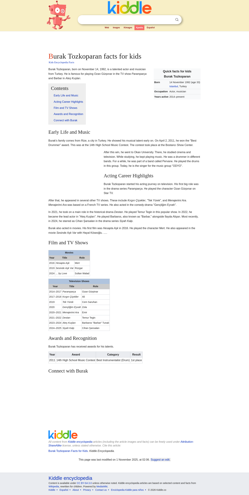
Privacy (87, 490)
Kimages (128, 27)
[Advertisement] (124, 41)
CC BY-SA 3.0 (84, 483)
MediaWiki (102, 486)
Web (107, 27)
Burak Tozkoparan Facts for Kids (68, 451)
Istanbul (173, 86)
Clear (170, 20)
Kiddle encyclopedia (80, 441)
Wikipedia (54, 486)
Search (177, 20)
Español (151, 27)
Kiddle (52, 490)
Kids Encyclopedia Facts (61, 62)
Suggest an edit (160, 459)
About (76, 490)
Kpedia (139, 27)
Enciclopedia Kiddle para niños (127, 490)
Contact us (101, 490)
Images (116, 27)
